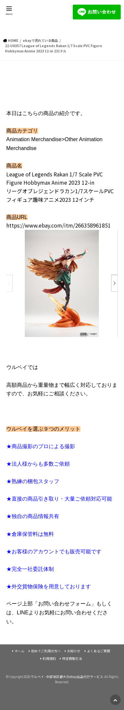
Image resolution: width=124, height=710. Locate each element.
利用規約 (49, 658)
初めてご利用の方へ (46, 651)
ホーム (19, 651)
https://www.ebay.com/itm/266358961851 (58, 225)
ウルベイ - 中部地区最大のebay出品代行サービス (67, 676)
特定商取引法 (72, 658)
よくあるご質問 (98, 651)
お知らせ (73, 651)
